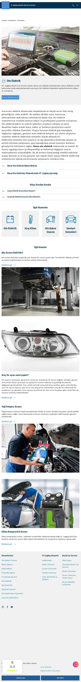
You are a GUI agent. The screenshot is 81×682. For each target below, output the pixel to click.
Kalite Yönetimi (48, 564)
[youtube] (12, 607)
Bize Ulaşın (66, 560)
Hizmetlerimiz (12, 20)
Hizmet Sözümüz (49, 573)
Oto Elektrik (6, 581)
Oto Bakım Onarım (9, 560)
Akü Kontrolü (7, 585)
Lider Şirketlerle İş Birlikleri (49, 578)
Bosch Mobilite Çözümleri (68, 583)
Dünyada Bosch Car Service (70, 565)
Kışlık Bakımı (7, 569)
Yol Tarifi (60, 678)
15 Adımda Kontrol (9, 577)
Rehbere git (7, 265)
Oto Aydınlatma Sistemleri (12, 593)
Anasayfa (4, 20)
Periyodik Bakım (8, 573)
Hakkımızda (47, 560)
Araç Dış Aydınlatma (10, 598)
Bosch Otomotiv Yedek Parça (69, 576)
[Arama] (73, 5)
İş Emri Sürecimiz (49, 569)
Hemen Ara (21, 678)
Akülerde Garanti (9, 589)
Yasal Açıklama (45, 667)
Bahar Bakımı (7, 564)
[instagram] (3, 607)
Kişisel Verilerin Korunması (50, 671)
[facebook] (7, 607)
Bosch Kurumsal (69, 571)
